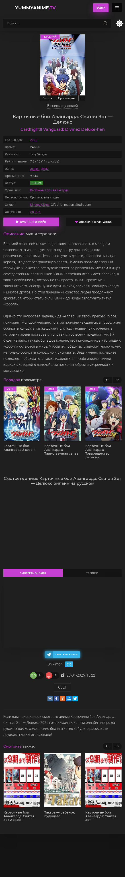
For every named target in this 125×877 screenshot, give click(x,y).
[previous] (107, 746)
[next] (117, 746)
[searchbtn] (105, 23)
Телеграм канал (66, 654)
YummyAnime (35, 7)
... (82, 98)
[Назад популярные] (107, 380)
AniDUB (35, 212)
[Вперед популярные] (117, 380)
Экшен (34, 168)
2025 (33, 140)
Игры (45, 168)
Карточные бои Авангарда (49, 190)
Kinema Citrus (39, 204)
